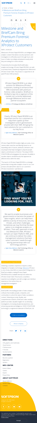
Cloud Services (7, 345)
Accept (18, 420)
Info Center (8, 365)
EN (28, 3)
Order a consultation (18, 315)
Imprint (5, 373)
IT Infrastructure (7, 347)
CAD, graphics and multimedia (11, 343)
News (11, 8)
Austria (25, 3)
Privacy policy (5, 417)
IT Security (5, 349)
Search (21, 3)
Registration (6, 360)
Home (5, 8)
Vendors (5, 362)
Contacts (5, 385)
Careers (5, 370)
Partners (7, 355)
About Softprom (10, 378)
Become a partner (8, 358)
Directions (7, 340)
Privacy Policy (6, 375)
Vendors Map (6, 383)
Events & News (7, 368)
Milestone (26, 268)
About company (18, 324)
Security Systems (7, 352)
